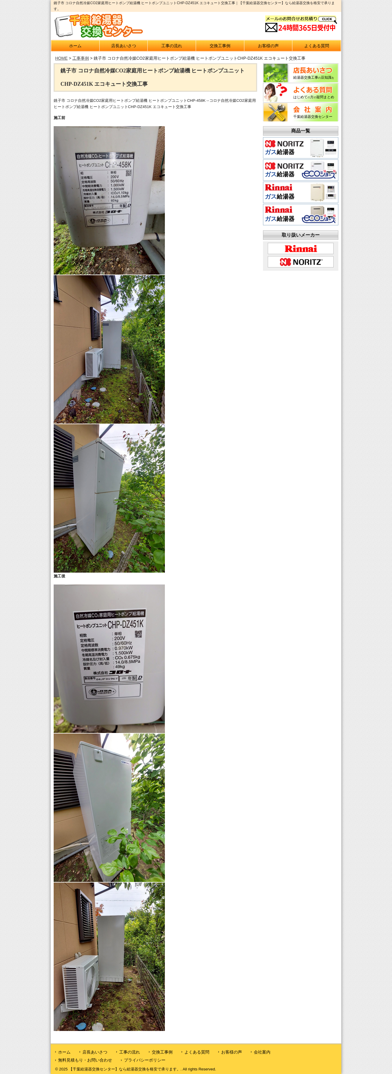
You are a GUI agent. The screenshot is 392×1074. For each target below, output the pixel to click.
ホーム (75, 45)
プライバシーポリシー (144, 1060)
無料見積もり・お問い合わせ (85, 1060)
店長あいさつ (123, 45)
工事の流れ (171, 45)
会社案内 (262, 1052)
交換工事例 (220, 45)
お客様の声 (268, 45)
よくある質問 (316, 45)
